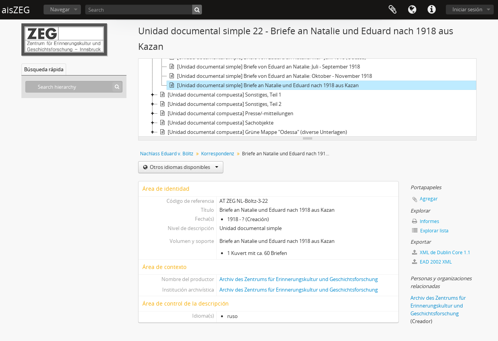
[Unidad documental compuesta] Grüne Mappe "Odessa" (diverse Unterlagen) (252, 132)
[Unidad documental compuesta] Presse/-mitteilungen (225, 113)
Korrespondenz (217, 153)
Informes (425, 221)
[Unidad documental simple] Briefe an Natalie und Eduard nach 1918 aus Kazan (263, 85)
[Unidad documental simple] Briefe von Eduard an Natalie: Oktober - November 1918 (269, 76)
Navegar (60, 9)
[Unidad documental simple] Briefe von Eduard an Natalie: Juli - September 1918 (263, 66)
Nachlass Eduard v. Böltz (166, 153)
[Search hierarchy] (74, 87)
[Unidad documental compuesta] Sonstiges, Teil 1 (219, 94)
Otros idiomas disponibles (183, 166)
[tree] (307, 98)
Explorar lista (430, 230)
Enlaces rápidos (431, 9)
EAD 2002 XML (432, 261)
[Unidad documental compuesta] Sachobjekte (216, 122)
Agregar (429, 198)
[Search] (143, 9)
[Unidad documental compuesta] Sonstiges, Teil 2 (219, 104)
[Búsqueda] (197, 9)
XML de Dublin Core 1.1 (441, 252)
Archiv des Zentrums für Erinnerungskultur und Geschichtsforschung (298, 279)
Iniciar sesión (467, 9)
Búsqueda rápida (43, 69)
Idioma (412, 9)
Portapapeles (392, 9)
